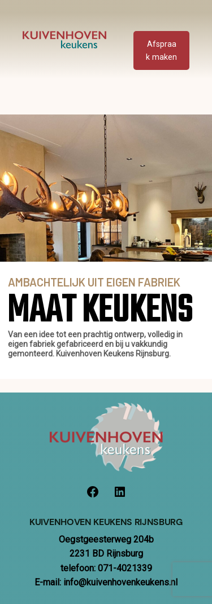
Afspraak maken (161, 50)
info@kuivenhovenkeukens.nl (120, 582)
